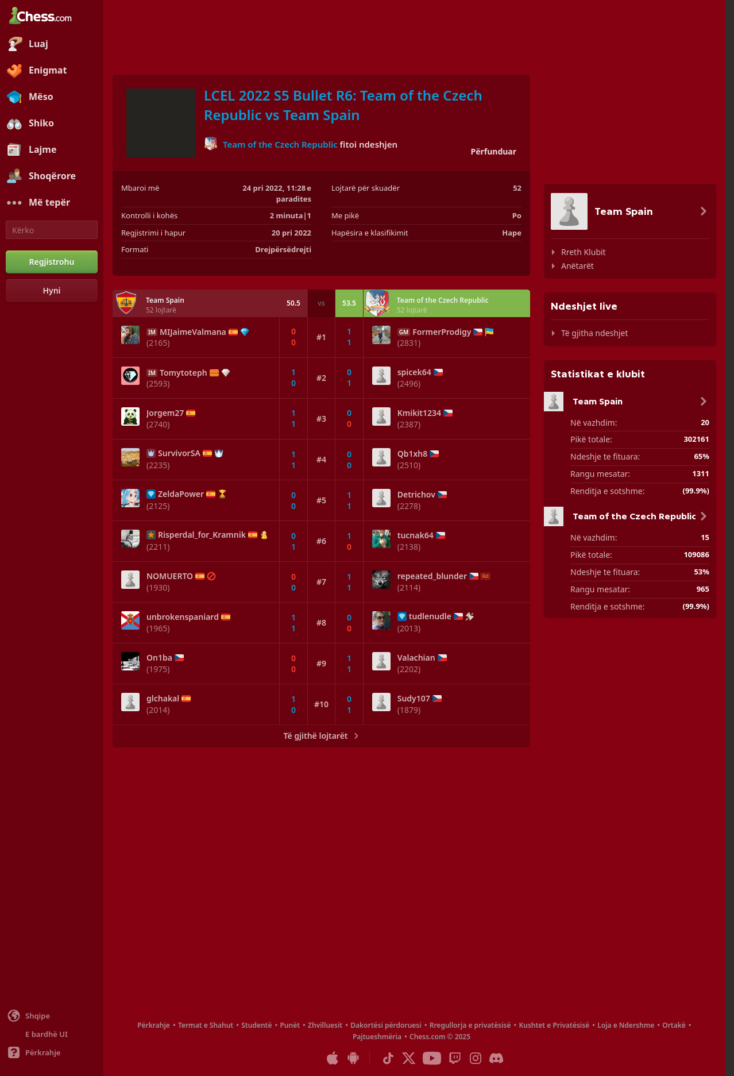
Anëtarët (577, 265)
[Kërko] (52, 230)
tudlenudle (430, 616)
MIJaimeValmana (193, 332)
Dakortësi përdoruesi (385, 1025)
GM (404, 332)
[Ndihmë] (51, 1052)
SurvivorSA (179, 453)
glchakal (162, 698)
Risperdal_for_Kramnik (202, 534)
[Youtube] (432, 1058)
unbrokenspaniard (182, 617)
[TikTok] (388, 1058)
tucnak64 (415, 535)
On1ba (159, 657)
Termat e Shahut (205, 1025)
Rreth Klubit (583, 251)
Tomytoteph (183, 372)
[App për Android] (353, 1058)
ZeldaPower (181, 494)
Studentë (256, 1025)
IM (152, 332)
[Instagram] (475, 1058)
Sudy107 (413, 698)
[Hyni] (52, 290)
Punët (290, 1025)
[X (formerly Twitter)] (409, 1058)
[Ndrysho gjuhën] (51, 1015)
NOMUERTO (169, 576)
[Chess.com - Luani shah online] (51, 16)
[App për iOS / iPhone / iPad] (332, 1058)
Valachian (416, 657)
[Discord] (496, 1058)
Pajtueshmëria (377, 1037)
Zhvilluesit (325, 1025)
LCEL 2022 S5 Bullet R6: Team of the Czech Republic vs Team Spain (343, 105)
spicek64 (414, 372)
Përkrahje (153, 1025)
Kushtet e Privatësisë (554, 1025)
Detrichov (416, 494)
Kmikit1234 (419, 413)
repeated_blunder (432, 576)
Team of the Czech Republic (280, 143)
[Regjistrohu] (52, 261)
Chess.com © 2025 (440, 1037)
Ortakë (674, 1025)
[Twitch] (455, 1058)
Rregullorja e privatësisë (470, 1025)
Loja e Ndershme (625, 1025)
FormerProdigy (441, 332)
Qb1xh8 (412, 453)
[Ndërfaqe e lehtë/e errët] (51, 1034)
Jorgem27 (165, 413)
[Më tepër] (51, 203)
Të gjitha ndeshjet (594, 332)
